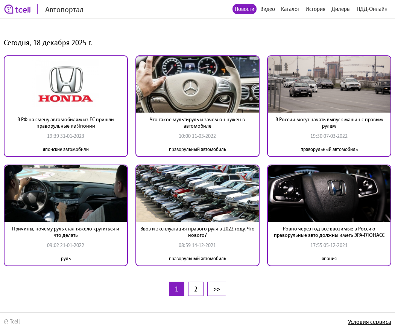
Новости (244, 8)
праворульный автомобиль (197, 149)
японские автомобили (66, 149)
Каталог (290, 8)
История (315, 8)
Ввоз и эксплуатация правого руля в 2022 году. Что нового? (197, 232)
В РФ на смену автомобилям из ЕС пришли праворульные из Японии (65, 122)
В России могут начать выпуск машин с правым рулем (329, 122)
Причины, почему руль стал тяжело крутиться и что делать (65, 232)
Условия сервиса (369, 321)
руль (66, 258)
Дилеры (341, 8)
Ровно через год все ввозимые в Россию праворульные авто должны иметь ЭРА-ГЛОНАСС (329, 232)
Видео (267, 8)
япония (329, 258)
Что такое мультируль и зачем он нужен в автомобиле (197, 122)
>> (216, 289)
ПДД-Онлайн (372, 8)
